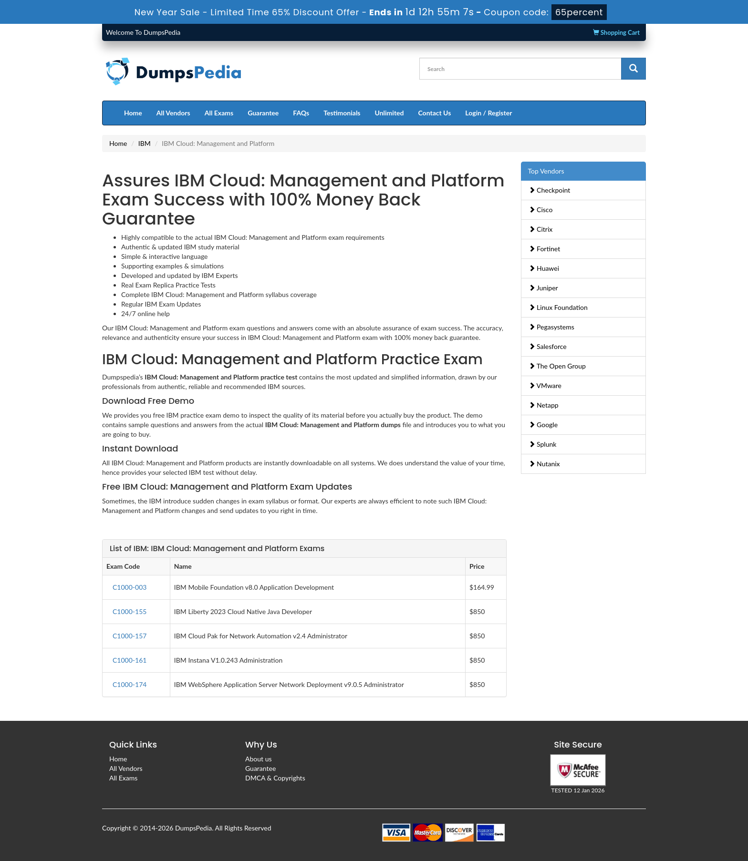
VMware (545, 385)
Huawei (544, 268)
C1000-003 (129, 587)
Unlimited (389, 113)
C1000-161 (129, 660)
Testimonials (341, 113)
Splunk (543, 444)
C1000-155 (129, 611)
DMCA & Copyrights (275, 778)
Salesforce (548, 346)
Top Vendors (546, 171)
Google (543, 424)
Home (133, 113)
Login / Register (488, 113)
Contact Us (434, 113)
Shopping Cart (616, 32)
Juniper (543, 288)
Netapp (544, 405)
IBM (144, 143)
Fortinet (545, 249)
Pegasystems (551, 327)
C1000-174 (129, 684)
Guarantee (263, 113)
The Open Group (557, 366)
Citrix (541, 229)
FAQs (301, 113)
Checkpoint (550, 190)
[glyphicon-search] (633, 69)
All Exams (219, 113)
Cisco (541, 209)
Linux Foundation (558, 307)
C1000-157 (129, 636)
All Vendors (173, 113)
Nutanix (544, 464)
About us (258, 759)
